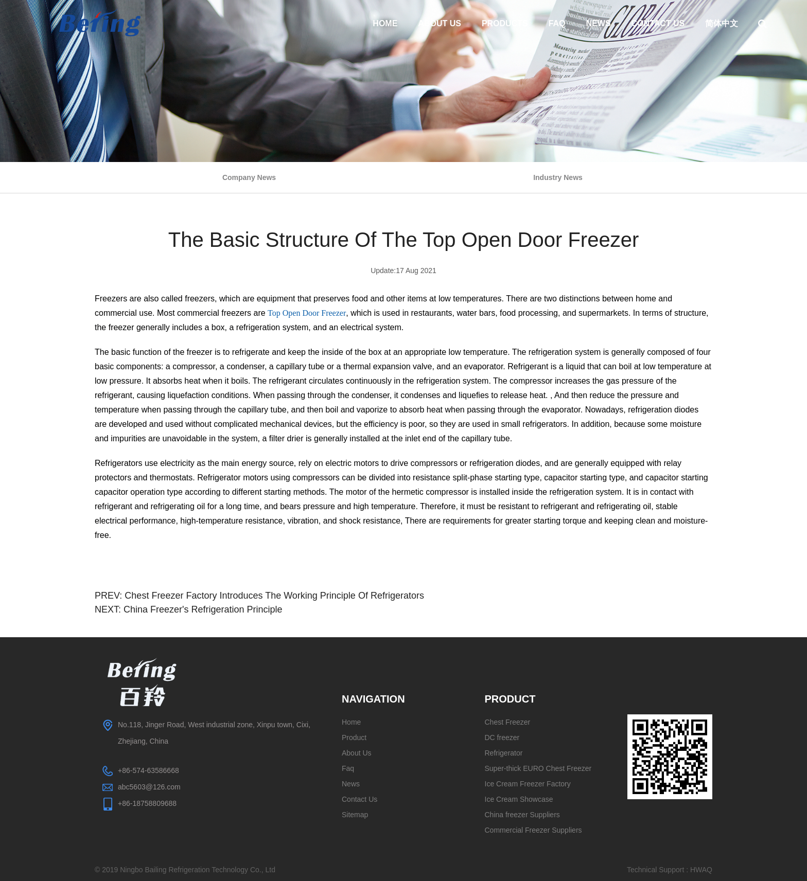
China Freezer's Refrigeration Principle (203, 609)
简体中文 (721, 23)
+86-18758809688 (147, 803)
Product (354, 737)
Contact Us (658, 23)
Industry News (558, 177)
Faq (557, 23)
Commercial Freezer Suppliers (533, 830)
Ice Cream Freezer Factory (528, 784)
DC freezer (502, 737)
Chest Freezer (508, 722)
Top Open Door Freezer (307, 313)
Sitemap (355, 815)
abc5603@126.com (149, 787)
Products (505, 23)
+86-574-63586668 (148, 770)
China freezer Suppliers (522, 815)
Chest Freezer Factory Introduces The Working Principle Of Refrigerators (274, 595)
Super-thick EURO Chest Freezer (538, 768)
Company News (249, 177)
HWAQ (701, 870)
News (598, 23)
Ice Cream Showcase (519, 799)
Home (385, 23)
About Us (439, 23)
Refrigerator (504, 753)
